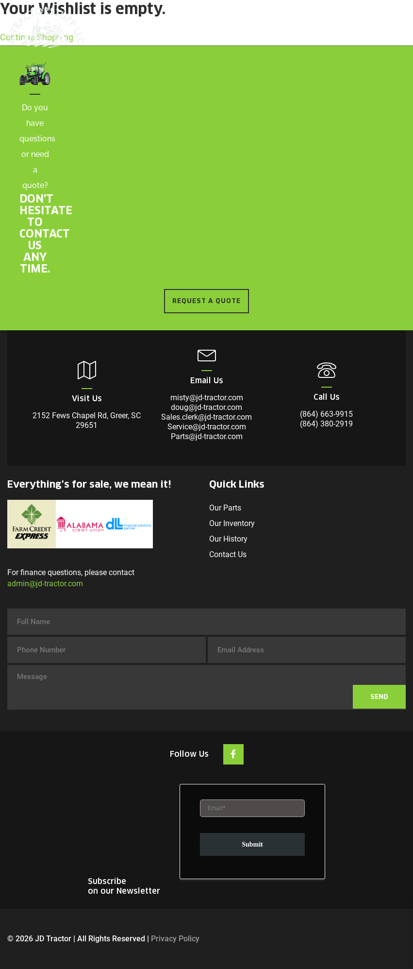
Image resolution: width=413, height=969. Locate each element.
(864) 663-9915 (326, 414)
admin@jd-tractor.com (45, 583)
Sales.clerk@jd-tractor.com (206, 417)
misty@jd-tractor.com (206, 397)
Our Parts (225, 507)
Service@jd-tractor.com (206, 426)
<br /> (252, 833)
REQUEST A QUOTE (206, 301)
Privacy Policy (175, 938)
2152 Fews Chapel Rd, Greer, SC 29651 (87, 420)
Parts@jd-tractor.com (207, 436)
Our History (228, 539)
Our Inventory (232, 523)
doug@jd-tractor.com (206, 407)
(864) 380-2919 (326, 423)
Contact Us (228, 554)
